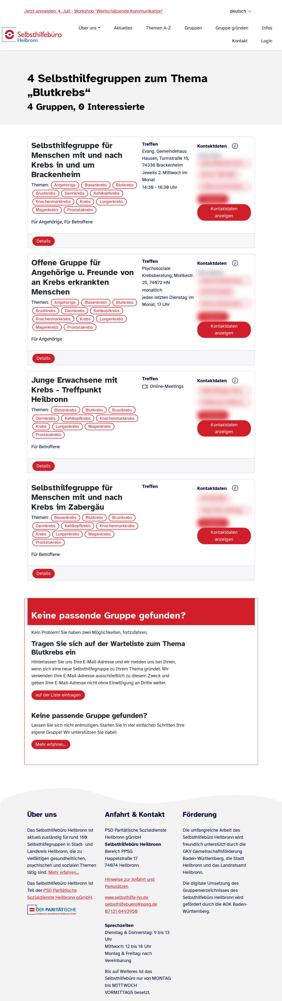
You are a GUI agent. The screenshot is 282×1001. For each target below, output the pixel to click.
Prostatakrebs (80, 209)
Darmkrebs (74, 193)
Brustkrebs (45, 193)
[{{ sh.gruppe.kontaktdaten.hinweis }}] (235, 146)
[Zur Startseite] (32, 34)
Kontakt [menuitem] (239, 41)
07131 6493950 (121, 911)
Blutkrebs (124, 185)
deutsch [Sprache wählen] (241, 11)
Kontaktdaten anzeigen (224, 212)
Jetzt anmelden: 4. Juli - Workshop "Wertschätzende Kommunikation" (93, 11)
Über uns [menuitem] (88, 28)
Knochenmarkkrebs (53, 201)
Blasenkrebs (96, 185)
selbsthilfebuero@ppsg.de (131, 904)
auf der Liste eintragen (58, 695)
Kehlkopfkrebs (106, 193)
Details (43, 241)
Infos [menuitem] (267, 28)
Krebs (85, 201)
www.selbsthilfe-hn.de (126, 897)
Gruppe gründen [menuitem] (232, 28)
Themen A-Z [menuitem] (158, 28)
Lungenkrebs (111, 201)
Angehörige (64, 185)
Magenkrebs (47, 209)
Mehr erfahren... (51, 744)
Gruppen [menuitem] (193, 28)
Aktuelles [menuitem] (123, 28)
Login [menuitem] (266, 41)
